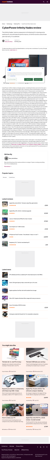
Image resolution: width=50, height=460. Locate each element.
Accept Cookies (38, 79)
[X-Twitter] (43, 447)
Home (3, 23)
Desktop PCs (17, 23)
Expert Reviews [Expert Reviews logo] (6, 2)
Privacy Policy (19, 446)
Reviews (5, 177)
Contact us (4, 446)
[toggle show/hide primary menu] (47, 1)
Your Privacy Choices (7, 449)
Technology (9, 23)
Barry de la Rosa (8, 41)
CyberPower (12, 177)
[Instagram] (46, 447)
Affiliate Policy (25, 449)
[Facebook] (37, 447)
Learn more (13, 50)
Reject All (28, 79)
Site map (12, 446)
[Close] (42, 68)
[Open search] (43, 1)
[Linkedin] (40, 447)
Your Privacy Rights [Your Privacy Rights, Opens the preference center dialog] (12, 79)
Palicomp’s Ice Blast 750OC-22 (20, 144)
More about (7, 166)
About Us (17, 449)
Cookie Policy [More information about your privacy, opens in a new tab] (12, 75)
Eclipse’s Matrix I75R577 (35, 144)
